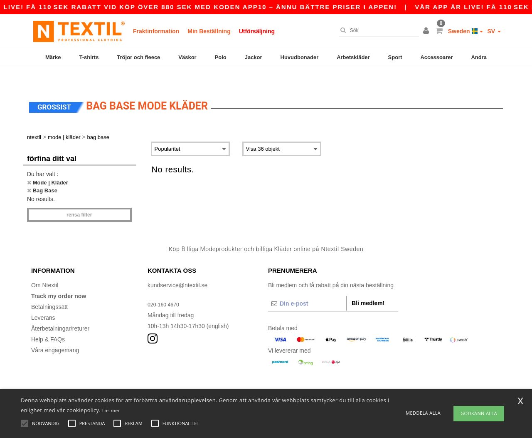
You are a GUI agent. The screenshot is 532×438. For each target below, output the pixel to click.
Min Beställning (208, 31)
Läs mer (111, 410)
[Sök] (377, 30)
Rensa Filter (79, 197)
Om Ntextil (44, 267)
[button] (427, 31)
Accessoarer (436, 57)
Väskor (187, 57)
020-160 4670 (165, 287)
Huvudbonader (300, 57)
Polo (221, 57)
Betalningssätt (49, 289)
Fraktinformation (156, 31)
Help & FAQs (48, 322)
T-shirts (89, 57)
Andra (479, 57)
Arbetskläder (353, 57)
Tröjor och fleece (138, 57)
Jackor (253, 57)
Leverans (43, 300)
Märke (53, 57)
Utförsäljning (257, 31)
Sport (395, 57)
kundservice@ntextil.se (177, 267)
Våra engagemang (55, 332)
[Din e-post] (307, 286)
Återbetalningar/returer (60, 311)
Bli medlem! (368, 285)
